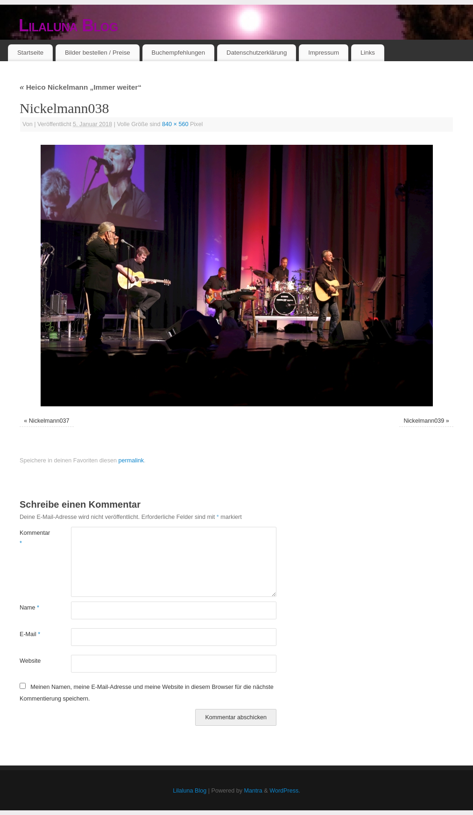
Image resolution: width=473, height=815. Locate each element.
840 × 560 (175, 124)
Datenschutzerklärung (256, 52)
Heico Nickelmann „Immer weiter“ (80, 87)
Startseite (30, 52)
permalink (131, 460)
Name (29, 607)
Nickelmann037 (49, 421)
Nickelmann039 (423, 421)
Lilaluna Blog (68, 25)
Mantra (253, 790)
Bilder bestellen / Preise (97, 52)
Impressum (323, 52)
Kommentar (32, 538)
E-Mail (30, 634)
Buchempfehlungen (178, 52)
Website (30, 661)
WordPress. (284, 790)
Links (367, 52)
